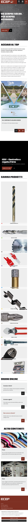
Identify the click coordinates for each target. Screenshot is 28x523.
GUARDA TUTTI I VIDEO (9, 168)
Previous (19, 130)
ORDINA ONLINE (6, 30)
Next (23, 130)
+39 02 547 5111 (4, 509)
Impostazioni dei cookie (14, 520)
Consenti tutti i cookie (14, 518)
